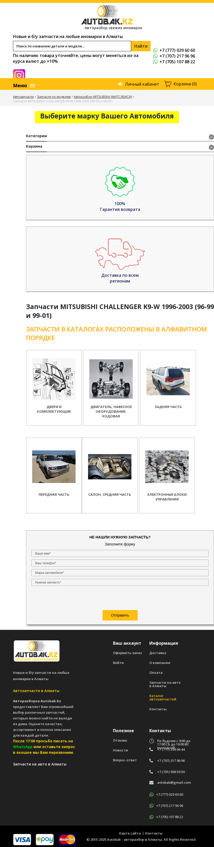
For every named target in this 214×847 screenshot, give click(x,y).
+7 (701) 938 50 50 (171, 769)
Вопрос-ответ (125, 757)
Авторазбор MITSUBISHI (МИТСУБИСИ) (103, 97)
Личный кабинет (142, 84)
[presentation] (63, 225)
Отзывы (120, 737)
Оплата (156, 670)
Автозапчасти (23, 97)
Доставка (157, 650)
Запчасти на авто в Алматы (164, 681)
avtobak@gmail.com (174, 780)
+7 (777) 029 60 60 (174, 50)
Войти (118, 660)
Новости (120, 747)
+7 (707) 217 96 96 (174, 56)
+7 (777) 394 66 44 (171, 747)
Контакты (158, 706)
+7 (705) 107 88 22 (174, 62)
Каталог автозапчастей (162, 695)
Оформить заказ (127, 650)
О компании (159, 660)
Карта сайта (130, 830)
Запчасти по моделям (54, 97)
